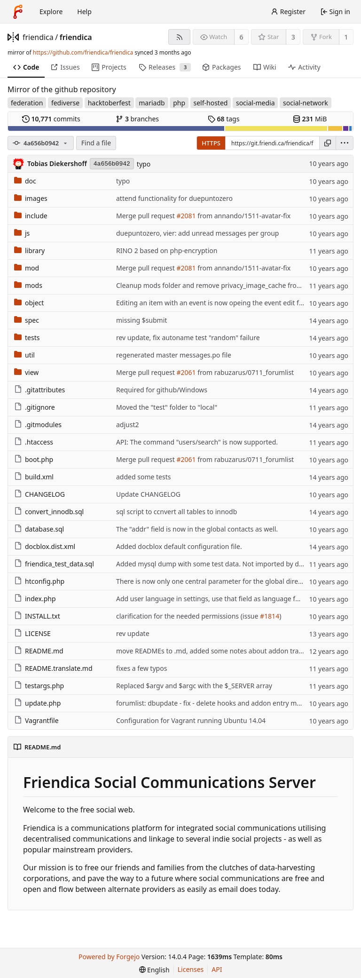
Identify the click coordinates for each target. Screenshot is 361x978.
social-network (305, 102)
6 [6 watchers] (241, 36)
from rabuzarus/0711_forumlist (245, 372)
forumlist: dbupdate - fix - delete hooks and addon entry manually (217, 703)
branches (137, 118)
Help (84, 11)
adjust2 (127, 424)
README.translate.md (53, 668)
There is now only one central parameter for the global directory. (215, 581)
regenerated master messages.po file (173, 354)
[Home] (18, 11)
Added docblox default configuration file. (179, 546)
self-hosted (211, 102)
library (29, 250)
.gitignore (34, 407)
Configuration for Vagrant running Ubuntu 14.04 (191, 720)
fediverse (65, 102)
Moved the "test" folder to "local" (166, 407)
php (179, 102)
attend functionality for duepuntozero (174, 198)
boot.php (33, 459)
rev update (132, 633)
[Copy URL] (327, 143)
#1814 (269, 616)
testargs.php (39, 685)
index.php (35, 598)
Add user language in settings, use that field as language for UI (213, 598)
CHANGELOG (39, 494)
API (217, 969)
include (30, 215)
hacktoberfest (109, 102)
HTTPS (211, 143)
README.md (38, 650)
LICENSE (32, 633)
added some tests (143, 476)
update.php (37, 703)
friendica (38, 37)
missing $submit (141, 320)
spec (26, 320)
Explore (51, 11)
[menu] (344, 143)
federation (27, 102)
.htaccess (33, 441)
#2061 (186, 372)
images (30, 198)
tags (223, 118)
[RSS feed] (179, 37)
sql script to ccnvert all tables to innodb (176, 511)
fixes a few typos (141, 668)
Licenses (191, 969)
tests (26, 337)
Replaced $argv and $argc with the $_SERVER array (194, 685)
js (22, 233)
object (29, 302)
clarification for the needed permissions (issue (188, 616)
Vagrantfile (36, 720)
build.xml (34, 476)
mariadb (152, 102)
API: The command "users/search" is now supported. (197, 441)
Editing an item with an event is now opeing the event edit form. (215, 302)
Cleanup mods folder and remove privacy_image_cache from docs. (219, 285)
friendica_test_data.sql (54, 563)
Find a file (96, 142)
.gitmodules (38, 424)
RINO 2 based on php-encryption (166, 250)
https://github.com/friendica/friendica (83, 52)
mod (26, 267)
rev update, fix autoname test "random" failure (188, 337)
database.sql (39, 529)
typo (143, 163)
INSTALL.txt (37, 616)
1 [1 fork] (346, 36)
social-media (255, 102)
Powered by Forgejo (109, 956)
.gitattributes (39, 389)
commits (51, 118)
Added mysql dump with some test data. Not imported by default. (217, 563)
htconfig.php (39, 581)
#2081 (186, 215)
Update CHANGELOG (148, 494)
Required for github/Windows (161, 389)
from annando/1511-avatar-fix (243, 215)
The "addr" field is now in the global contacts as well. (197, 529)
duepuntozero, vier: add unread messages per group (197, 233)
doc (25, 180)
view (26, 372)
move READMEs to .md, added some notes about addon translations (221, 650)
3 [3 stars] (293, 36)
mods (28, 285)
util (24, 354)
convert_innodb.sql (49, 511)
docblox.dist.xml (44, 546)
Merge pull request (146, 215)
